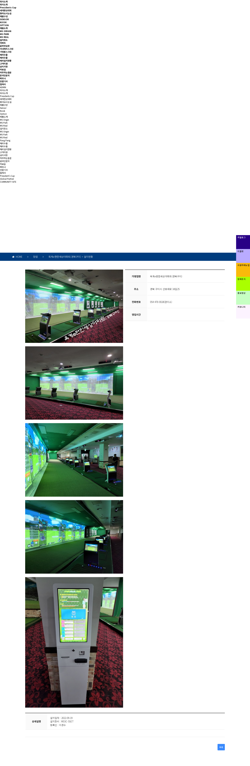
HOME (17, 256)
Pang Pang (5, 140)
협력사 (3, 84)
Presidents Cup (8, 7)
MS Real (3, 125)
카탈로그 (241, 237)
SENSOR (4, 19)
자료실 (3, 69)
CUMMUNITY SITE (8, 181)
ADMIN (3, 87)
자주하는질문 (5, 72)
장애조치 (241, 279)
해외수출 (4, 54)
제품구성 (4, 16)
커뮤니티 (241, 306)
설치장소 (4, 39)
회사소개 (4, 1)
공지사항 (4, 66)
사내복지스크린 (6, 48)
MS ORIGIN (5, 31)
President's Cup (7, 175)
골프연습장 (5, 45)
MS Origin (4, 119)
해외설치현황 (5, 60)
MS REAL (4, 36)
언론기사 (4, 81)
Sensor (3, 107)
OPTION (4, 25)
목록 (221, 747)
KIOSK (3, 22)
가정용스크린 (5, 51)
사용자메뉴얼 (243, 265)
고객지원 (4, 63)
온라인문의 (5, 75)
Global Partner (7, 178)
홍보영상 (241, 292)
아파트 (3, 42)
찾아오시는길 (5, 13)
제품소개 (4, 28)
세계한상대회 (5, 10)
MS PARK (4, 33)
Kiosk (2, 110)
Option (3, 113)
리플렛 (241, 251)
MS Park (3, 122)
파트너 (3, 78)
